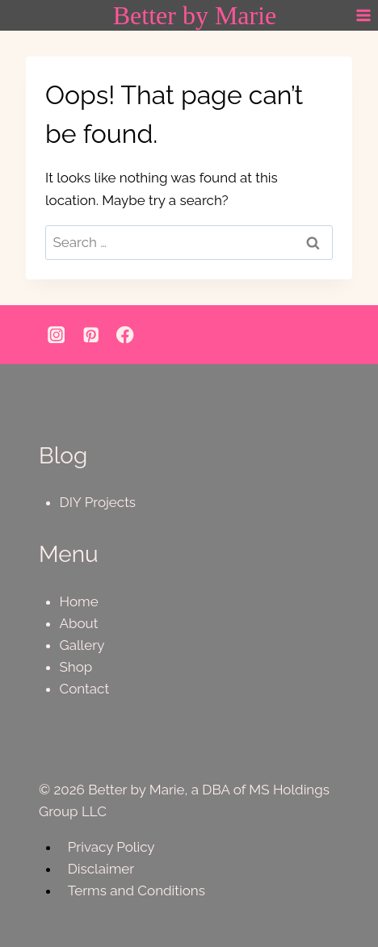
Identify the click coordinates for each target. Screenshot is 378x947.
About (79, 623)
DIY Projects (98, 502)
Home (79, 601)
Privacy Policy (111, 847)
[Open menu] (363, 15)
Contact (85, 689)
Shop (76, 667)
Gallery (82, 645)
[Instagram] (56, 334)
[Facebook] (125, 334)
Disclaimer (101, 869)
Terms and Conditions (136, 890)
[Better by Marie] (195, 15)
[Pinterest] (91, 334)
